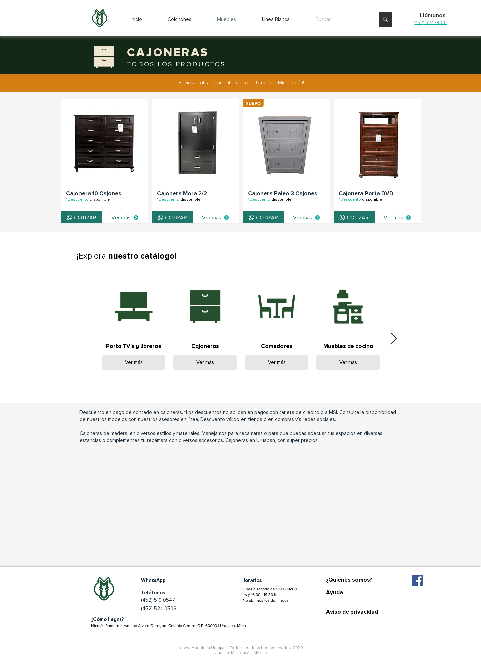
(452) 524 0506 (158, 608)
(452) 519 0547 (158, 600)
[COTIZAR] (81, 217)
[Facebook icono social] (417, 580)
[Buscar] (340, 19)
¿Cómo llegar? (107, 619)
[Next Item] (393, 338)
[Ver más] (125, 217)
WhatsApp (153, 580)
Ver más (134, 362)
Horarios (251, 580)
